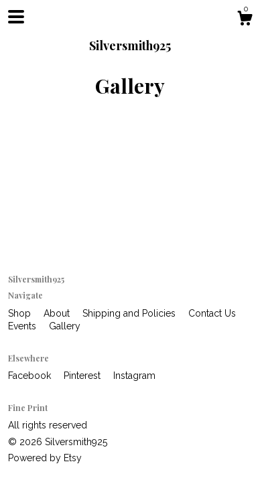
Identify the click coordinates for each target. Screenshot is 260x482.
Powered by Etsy (45, 458)
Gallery (64, 326)
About (58, 313)
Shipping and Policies (130, 313)
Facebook (31, 375)
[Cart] (244, 20)
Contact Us (212, 313)
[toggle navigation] (16, 16)
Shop (21, 313)
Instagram (134, 375)
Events (23, 326)
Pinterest (83, 375)
